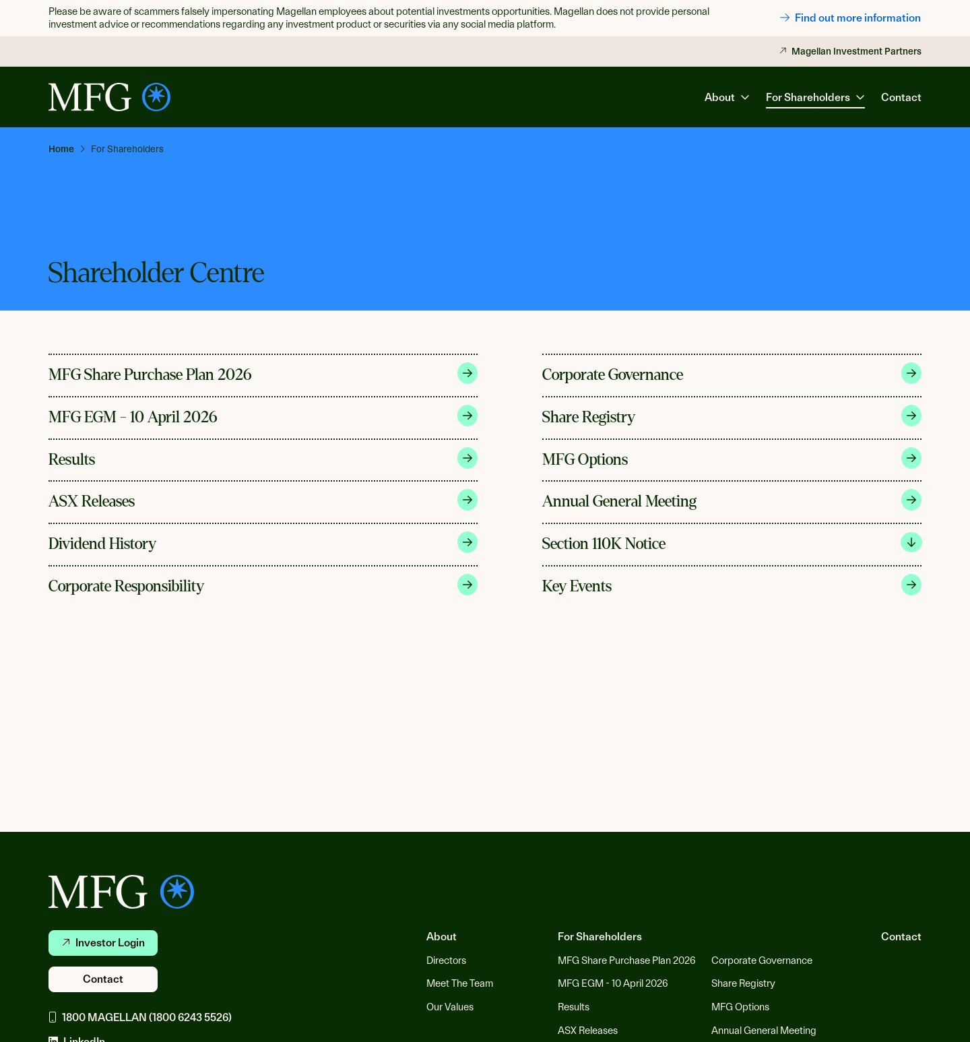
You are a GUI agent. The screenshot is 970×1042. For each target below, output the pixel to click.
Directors (446, 960)
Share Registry (732, 415)
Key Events (732, 584)
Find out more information (850, 17)
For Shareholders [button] (815, 97)
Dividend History (263, 542)
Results (263, 458)
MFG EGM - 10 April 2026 (263, 415)
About (441, 936)
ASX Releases (263, 500)
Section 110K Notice (732, 542)
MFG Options (732, 458)
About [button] (727, 97)
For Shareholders (600, 936)
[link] (67, 148)
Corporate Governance (732, 373)
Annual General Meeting (732, 500)
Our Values (450, 1007)
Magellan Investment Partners (850, 51)
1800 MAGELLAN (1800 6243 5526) (140, 1017)
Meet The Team (459, 983)
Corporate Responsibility (263, 584)
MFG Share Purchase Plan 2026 (263, 373)
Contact (901, 97)
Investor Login (103, 942)
